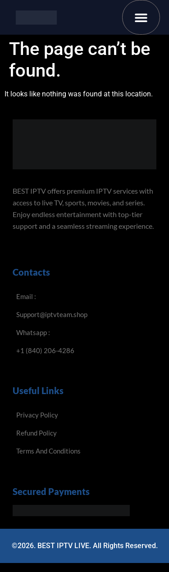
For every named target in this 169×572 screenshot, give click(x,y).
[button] (141, 17)
